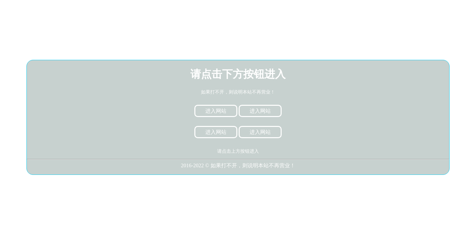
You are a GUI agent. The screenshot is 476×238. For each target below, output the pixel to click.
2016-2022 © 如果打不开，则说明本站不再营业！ (238, 165)
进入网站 (215, 111)
